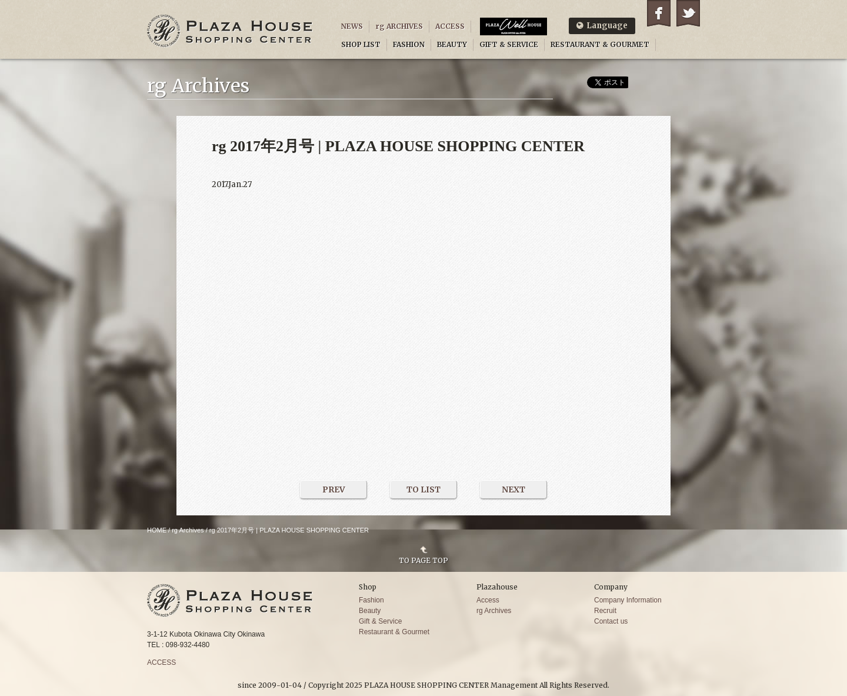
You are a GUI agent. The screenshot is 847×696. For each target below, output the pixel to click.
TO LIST (423, 489)
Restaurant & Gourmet (394, 632)
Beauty (370, 611)
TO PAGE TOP (423, 560)
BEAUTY (452, 44)
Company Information (628, 600)
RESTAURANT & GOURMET (600, 44)
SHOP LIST (361, 44)
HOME (156, 530)
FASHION (409, 44)
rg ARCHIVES (399, 26)
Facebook (659, 13)
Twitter (688, 13)
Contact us (611, 621)
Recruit (605, 611)
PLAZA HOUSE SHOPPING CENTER (230, 31)
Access (487, 600)
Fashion (371, 600)
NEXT (513, 489)
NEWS (352, 26)
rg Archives (188, 530)
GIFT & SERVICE (508, 44)
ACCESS (450, 26)
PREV (333, 489)
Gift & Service (380, 621)
